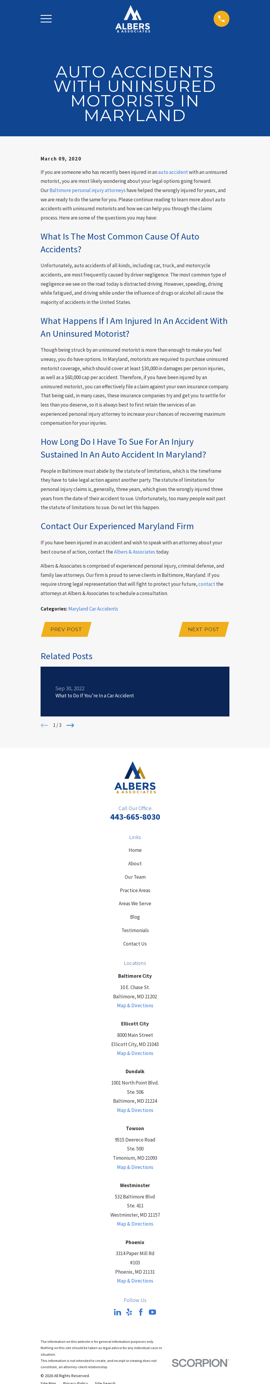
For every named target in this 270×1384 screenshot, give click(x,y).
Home (135, 851)
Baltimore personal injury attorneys (88, 190)
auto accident (173, 172)
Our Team (135, 877)
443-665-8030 (135, 817)
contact (206, 584)
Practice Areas (135, 891)
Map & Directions (135, 1006)
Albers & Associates (134, 552)
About (135, 864)
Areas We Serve (135, 904)
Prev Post (67, 630)
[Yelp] (129, 1313)
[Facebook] (140, 1313)
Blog (135, 918)
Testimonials (135, 931)
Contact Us (135, 944)
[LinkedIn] (117, 1313)
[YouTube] (152, 1313)
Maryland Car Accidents (93, 609)
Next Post (203, 630)
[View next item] (70, 726)
